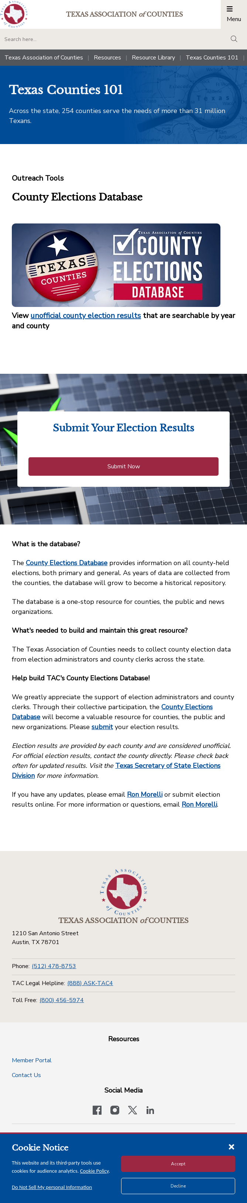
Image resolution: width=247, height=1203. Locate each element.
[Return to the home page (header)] (14, 14)
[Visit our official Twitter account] (132, 1111)
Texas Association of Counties (43, 58)
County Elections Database (66, 562)
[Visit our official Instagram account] (114, 1111)
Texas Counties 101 (212, 58)
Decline (178, 1186)
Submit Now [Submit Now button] (123, 466)
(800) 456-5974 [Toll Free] (62, 1000)
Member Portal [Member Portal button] (32, 1060)
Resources (107, 58)
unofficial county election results (86, 316)
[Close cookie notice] (231, 1146)
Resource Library (153, 58)
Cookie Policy (94, 1171)
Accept (178, 1164)
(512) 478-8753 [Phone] (54, 966)
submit (102, 726)
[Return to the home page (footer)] (123, 892)
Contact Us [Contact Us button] (26, 1075)
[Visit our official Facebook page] (97, 1111)
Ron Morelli (144, 794)
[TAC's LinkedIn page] (150, 1111)
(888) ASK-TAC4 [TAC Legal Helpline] (90, 983)
